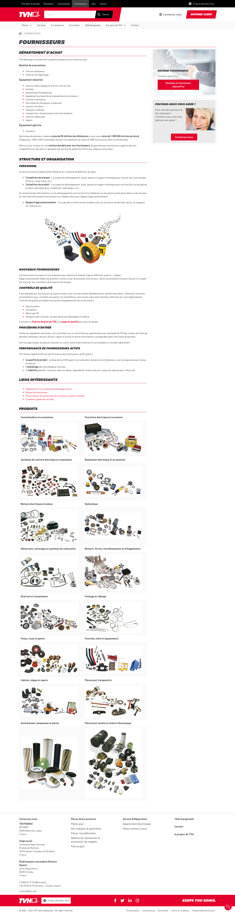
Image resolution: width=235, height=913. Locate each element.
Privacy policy (132, 910)
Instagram (137, 900)
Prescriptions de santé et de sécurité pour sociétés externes (55, 395)
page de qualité (70, 321)
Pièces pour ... (78, 823)
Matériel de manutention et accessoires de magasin (85, 839)
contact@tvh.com (28, 891)
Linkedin (130, 900)
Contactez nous (184, 137)
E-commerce (57, 25)
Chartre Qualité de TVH (44, 321)
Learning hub (63, 3)
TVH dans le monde (30, 3)
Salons (103, 3)
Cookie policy (148, 910)
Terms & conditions (180, 910)
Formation (74, 25)
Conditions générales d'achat (40, 399)
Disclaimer (163, 910)
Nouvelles (48, 3)
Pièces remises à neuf (135, 828)
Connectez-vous (172, 14)
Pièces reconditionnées (83, 833)
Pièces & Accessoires (83, 819)
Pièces (25, 25)
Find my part (78, 846)
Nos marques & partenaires (86, 828)
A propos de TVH (114, 25)
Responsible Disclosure (203, 910)
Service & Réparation (135, 819)
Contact (135, 25)
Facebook (115, 900)
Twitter (122, 900)
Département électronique (137, 823)
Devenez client (201, 14)
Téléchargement (93, 25)
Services (41, 25)
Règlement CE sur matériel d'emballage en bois (49, 388)
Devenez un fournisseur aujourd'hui (178, 84)
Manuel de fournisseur (37, 392)
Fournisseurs (80, 3)
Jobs (93, 3)
